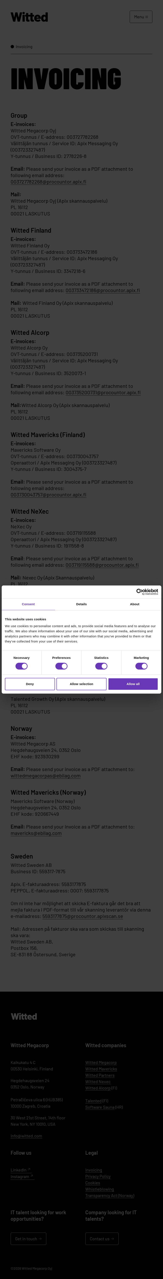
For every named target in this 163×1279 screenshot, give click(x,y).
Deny (30, 684)
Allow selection (81, 684)
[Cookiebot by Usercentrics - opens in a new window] (139, 592)
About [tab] (134, 604)
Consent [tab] (28, 604)
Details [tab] (81, 604)
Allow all (133, 684)
